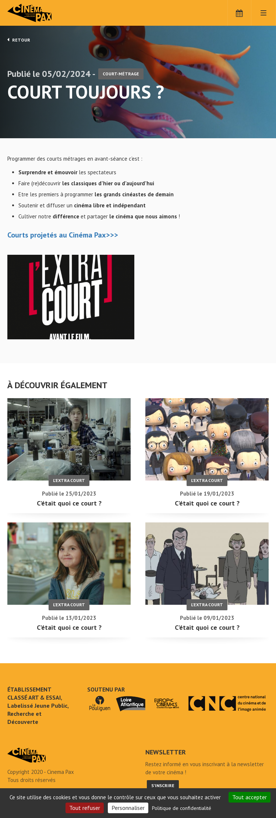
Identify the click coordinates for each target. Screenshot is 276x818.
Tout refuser (84, 807)
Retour (18, 40)
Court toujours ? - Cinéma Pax (26, 755)
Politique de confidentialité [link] (181, 808)
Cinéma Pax (40, 13)
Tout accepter (249, 797)
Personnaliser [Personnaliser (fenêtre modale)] (128, 807)
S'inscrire (162, 785)
